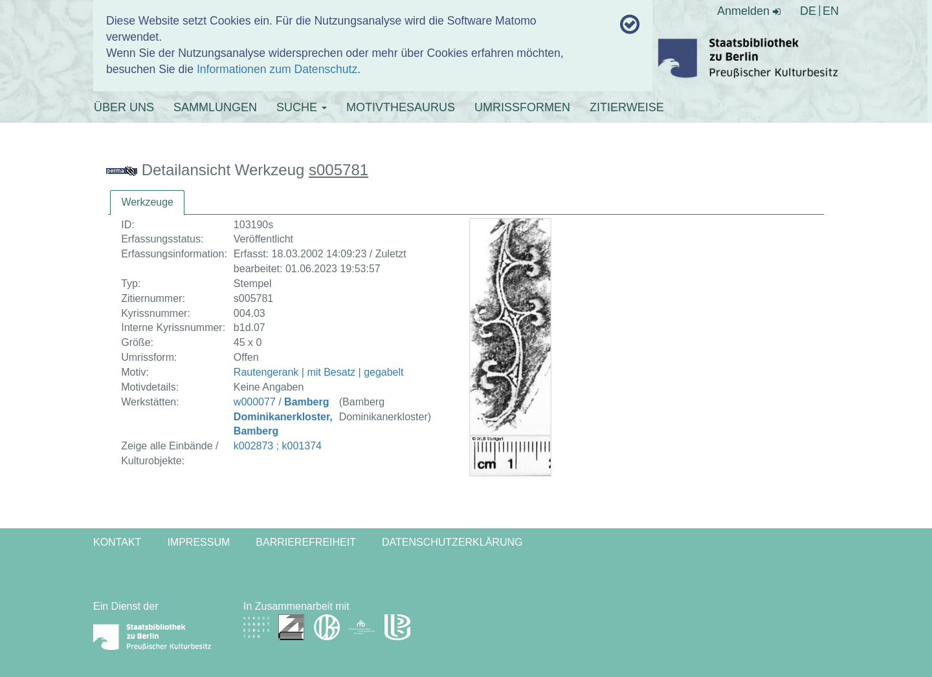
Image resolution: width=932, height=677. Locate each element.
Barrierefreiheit (306, 542)
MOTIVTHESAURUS (400, 107)
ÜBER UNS (124, 107)
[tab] (147, 202)
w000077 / (283, 416)
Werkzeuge (147, 202)
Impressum (198, 542)
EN (831, 11)
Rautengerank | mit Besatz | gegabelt (319, 372)
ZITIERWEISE (627, 107)
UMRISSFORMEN (522, 107)
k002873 (253, 445)
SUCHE (301, 107)
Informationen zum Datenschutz (277, 69)
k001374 (302, 445)
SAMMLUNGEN (215, 107)
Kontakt (117, 542)
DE (808, 11)
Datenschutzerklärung (452, 542)
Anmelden (749, 11)
